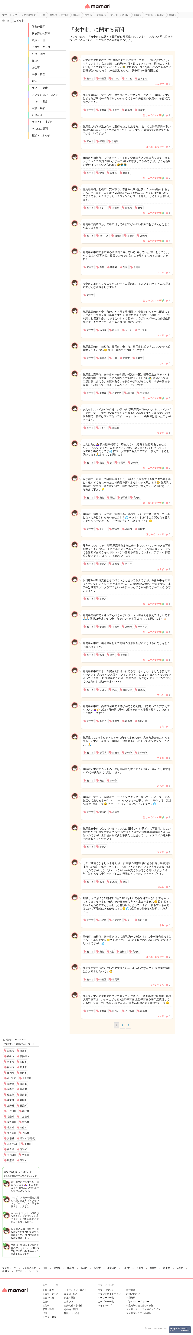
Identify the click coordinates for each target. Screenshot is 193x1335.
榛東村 (10, 1100)
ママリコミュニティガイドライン (143, 1309)
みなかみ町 (12, 1144)
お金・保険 (38, 53)
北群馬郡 (26, 1078)
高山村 (23, 1127)
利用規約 (130, 1297)
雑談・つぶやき (41, 135)
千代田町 (11, 1155)
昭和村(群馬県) (27, 1138)
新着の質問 (38, 26)
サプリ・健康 (40, 87)
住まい (36, 60)
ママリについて (106, 1290)
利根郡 (23, 1089)
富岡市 (23, 1072)
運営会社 (130, 1290)
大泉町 (25, 1155)
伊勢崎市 (24, 1056)
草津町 (10, 1127)
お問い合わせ (133, 1294)
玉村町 (28, 1144)
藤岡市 (10, 1072)
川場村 (10, 1138)
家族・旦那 (38, 108)
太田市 (10, 1062)
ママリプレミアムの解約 (138, 1313)
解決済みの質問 (41, 33)
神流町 (23, 1105)
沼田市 (23, 1062)
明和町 (23, 1149)
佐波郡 (10, 1094)
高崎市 (23, 1051)
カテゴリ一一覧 (106, 1301)
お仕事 (36, 67)
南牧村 (25, 1111)
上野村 (10, 1105)
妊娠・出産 (38, 40)
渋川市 (23, 1067)
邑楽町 (10, 1160)
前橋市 (10, 1051)
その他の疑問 (40, 128)
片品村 (25, 1133)
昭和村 (23, 1160)
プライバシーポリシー (137, 1301)
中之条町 (24, 1116)
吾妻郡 (10, 1089)
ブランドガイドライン (109, 1294)
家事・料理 (38, 74)
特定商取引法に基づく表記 (139, 1305)
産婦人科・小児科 (42, 121)
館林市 (10, 1067)
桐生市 (10, 1056)
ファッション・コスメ (45, 94)
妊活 (34, 80)
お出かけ (37, 114)
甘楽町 (10, 1116)
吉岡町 (23, 1100)
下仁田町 (11, 1111)
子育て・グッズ (41, 47)
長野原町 (11, 1122)
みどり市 (11, 1078)
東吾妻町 (11, 1133)
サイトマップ (105, 1305)
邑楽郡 (23, 1094)
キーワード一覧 (106, 1297)
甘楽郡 (23, 1083)
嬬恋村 (25, 1122)
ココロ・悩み (40, 101)
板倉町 (10, 1149)
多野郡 (10, 1083)
